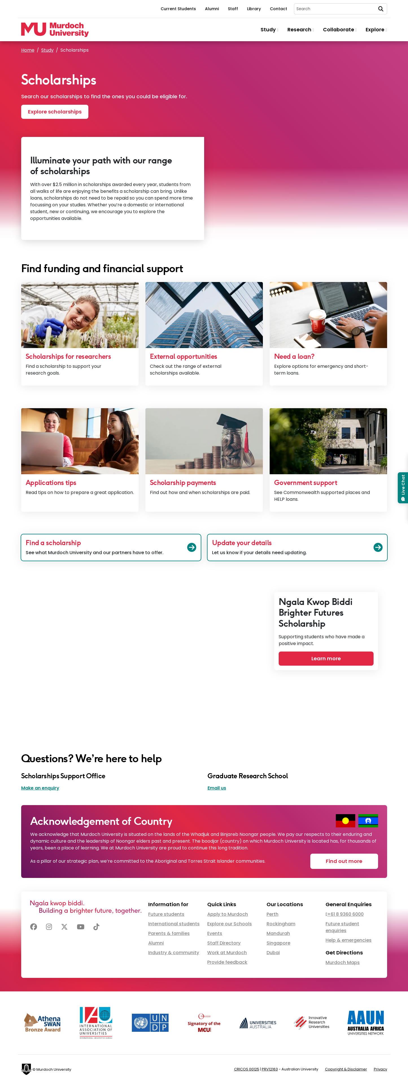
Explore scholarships (55, 111)
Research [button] (300, 29)
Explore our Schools (229, 924)
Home (27, 50)
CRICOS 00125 (246, 1069)
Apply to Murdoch (227, 914)
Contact (278, 9)
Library (254, 9)
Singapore (278, 943)
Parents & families (169, 933)
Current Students (178, 9)
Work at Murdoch (227, 952)
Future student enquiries (342, 927)
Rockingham (281, 924)
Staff (233, 9)
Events (214, 933)
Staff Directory (224, 943)
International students (174, 924)
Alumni (212, 9)
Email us (217, 788)
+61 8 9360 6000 (345, 914)
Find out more (344, 861)
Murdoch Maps (343, 962)
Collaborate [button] (340, 29)
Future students (166, 914)
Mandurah (278, 933)
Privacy (380, 1069)
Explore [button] (376, 29)
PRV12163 (270, 1069)
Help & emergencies (349, 940)
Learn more (326, 658)
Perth (272, 914)
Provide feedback (227, 962)
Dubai (273, 952)
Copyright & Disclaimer (346, 1069)
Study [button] (269, 29)
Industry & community (173, 952)
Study (47, 50)
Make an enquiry (40, 788)
